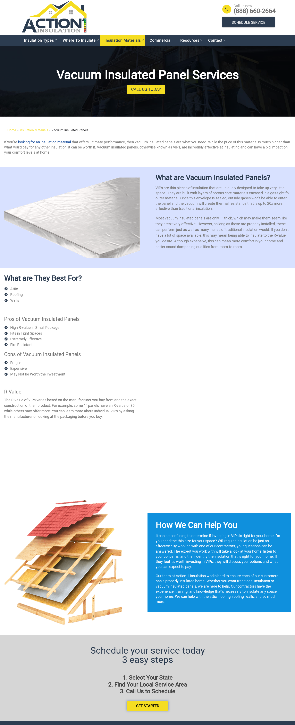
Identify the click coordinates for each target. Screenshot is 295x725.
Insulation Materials (122, 44)
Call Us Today (146, 93)
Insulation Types (39, 44)
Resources (189, 44)
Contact (215, 44)
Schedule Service (248, 22)
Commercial (160, 44)
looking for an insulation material (44, 146)
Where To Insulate (79, 44)
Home (11, 134)
